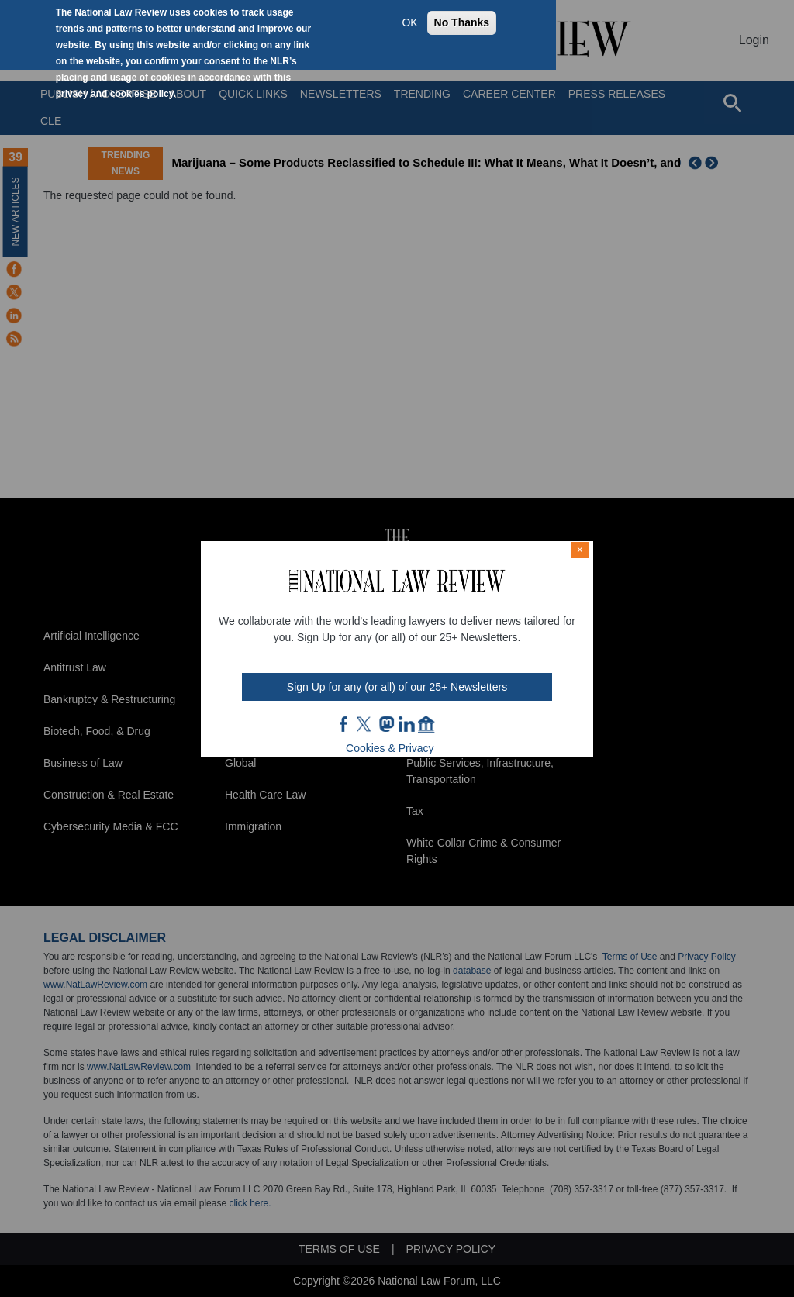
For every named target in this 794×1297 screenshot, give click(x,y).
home (426, 724)
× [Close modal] (580, 549)
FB (344, 724)
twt (366, 724)
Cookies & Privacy (390, 748)
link (406, 724)
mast (386, 724)
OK (409, 22)
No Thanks (462, 22)
